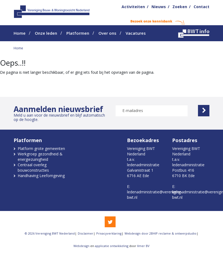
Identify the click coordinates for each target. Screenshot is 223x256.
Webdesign (81, 246)
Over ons (107, 33)
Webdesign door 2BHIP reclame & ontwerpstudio (160, 233)
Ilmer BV (143, 246)
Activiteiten (133, 6)
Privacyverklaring (109, 233)
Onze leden (46, 33)
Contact (201, 6)
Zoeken (179, 6)
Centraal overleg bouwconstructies (33, 167)
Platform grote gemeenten (41, 148)
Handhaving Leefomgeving (41, 175)
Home (20, 33)
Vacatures (136, 33)
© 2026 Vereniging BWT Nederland (50, 233)
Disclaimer (85, 233)
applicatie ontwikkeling (111, 246)
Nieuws (158, 6)
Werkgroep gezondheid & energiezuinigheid (40, 156)
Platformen (77, 33)
